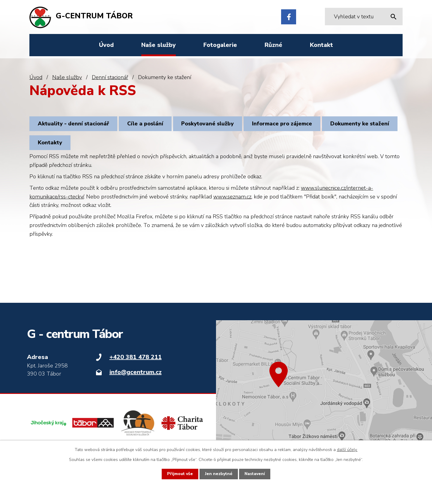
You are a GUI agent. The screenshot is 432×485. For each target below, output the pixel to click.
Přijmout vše (179, 474)
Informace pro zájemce (290, 124)
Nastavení (255, 474)
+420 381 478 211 (136, 360)
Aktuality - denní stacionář (74, 124)
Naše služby (67, 77)
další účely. (347, 450)
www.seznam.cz (232, 199)
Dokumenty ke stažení (68, 144)
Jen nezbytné (218, 474)
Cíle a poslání (148, 124)
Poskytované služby (213, 124)
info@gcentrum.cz (136, 375)
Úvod (35, 77)
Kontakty (130, 144)
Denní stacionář (110, 77)
